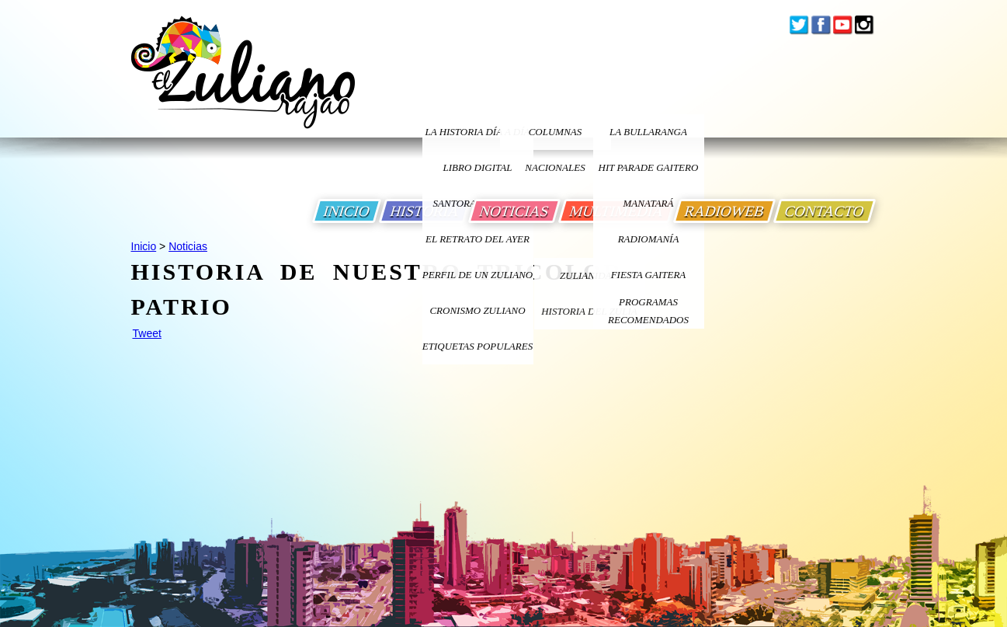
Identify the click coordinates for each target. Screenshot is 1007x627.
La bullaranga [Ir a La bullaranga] (648, 132)
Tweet (147, 333)
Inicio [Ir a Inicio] (144, 246)
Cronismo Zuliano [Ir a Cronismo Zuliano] (477, 310)
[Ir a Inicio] (243, 84)
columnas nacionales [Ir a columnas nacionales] (555, 138)
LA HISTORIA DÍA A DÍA (477, 132)
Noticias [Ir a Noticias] (187, 246)
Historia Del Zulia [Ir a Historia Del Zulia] (589, 311)
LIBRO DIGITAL (477, 167)
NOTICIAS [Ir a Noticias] (514, 211)
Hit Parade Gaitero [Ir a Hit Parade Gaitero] (649, 167)
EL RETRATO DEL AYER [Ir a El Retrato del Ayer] (477, 239)
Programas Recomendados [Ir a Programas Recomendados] (648, 311)
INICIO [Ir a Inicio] (346, 211)
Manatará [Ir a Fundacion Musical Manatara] (648, 203)
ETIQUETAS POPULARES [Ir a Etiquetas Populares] (477, 346)
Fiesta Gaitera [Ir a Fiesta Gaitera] (648, 274)
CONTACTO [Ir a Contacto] (824, 211)
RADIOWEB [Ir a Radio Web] (724, 211)
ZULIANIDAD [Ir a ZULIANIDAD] (589, 275)
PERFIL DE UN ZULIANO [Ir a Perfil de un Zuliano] (477, 274)
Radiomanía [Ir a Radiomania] (648, 239)
